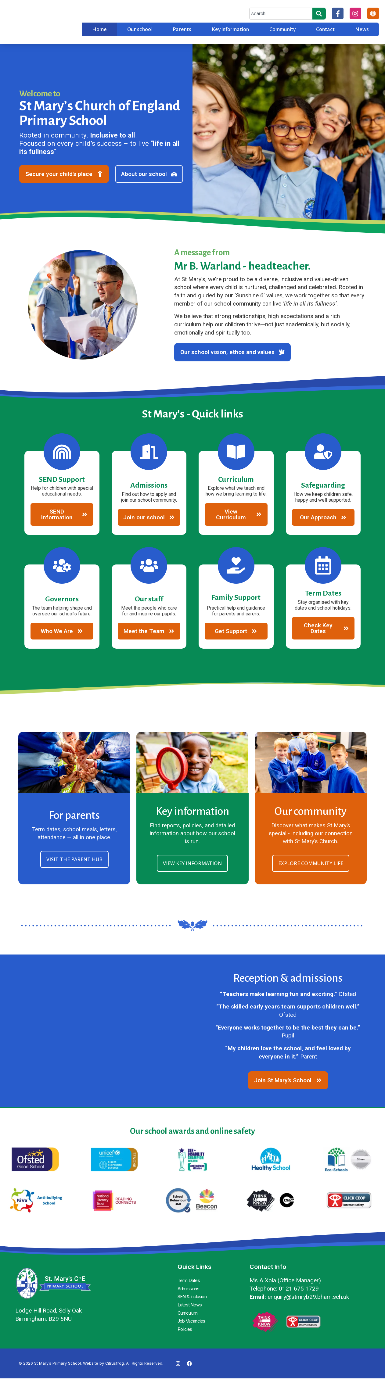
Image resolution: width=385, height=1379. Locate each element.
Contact (325, 29)
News (362, 29)
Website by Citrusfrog (103, 1364)
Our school (140, 29)
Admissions (189, 1289)
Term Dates (190, 1282)
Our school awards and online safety (192, 1133)
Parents (182, 29)
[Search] (318, 14)
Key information (230, 29)
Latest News (190, 1304)
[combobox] (279, 14)
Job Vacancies (193, 1319)
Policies (185, 1326)
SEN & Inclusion (194, 1297)
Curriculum (189, 1311)
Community (282, 29)
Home (99, 29)
